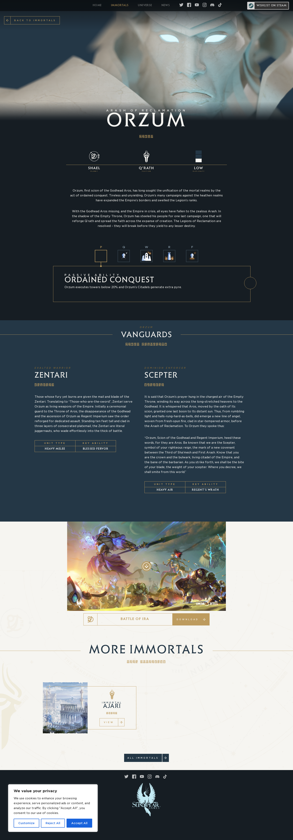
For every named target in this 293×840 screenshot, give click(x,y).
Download (191, 619)
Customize (26, 823)
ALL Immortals (144, 758)
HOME (97, 5)
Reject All (53, 823)
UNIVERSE (145, 5)
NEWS (166, 5)
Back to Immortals (33, 20)
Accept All (79, 823)
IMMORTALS (120, 5)
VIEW (111, 722)
